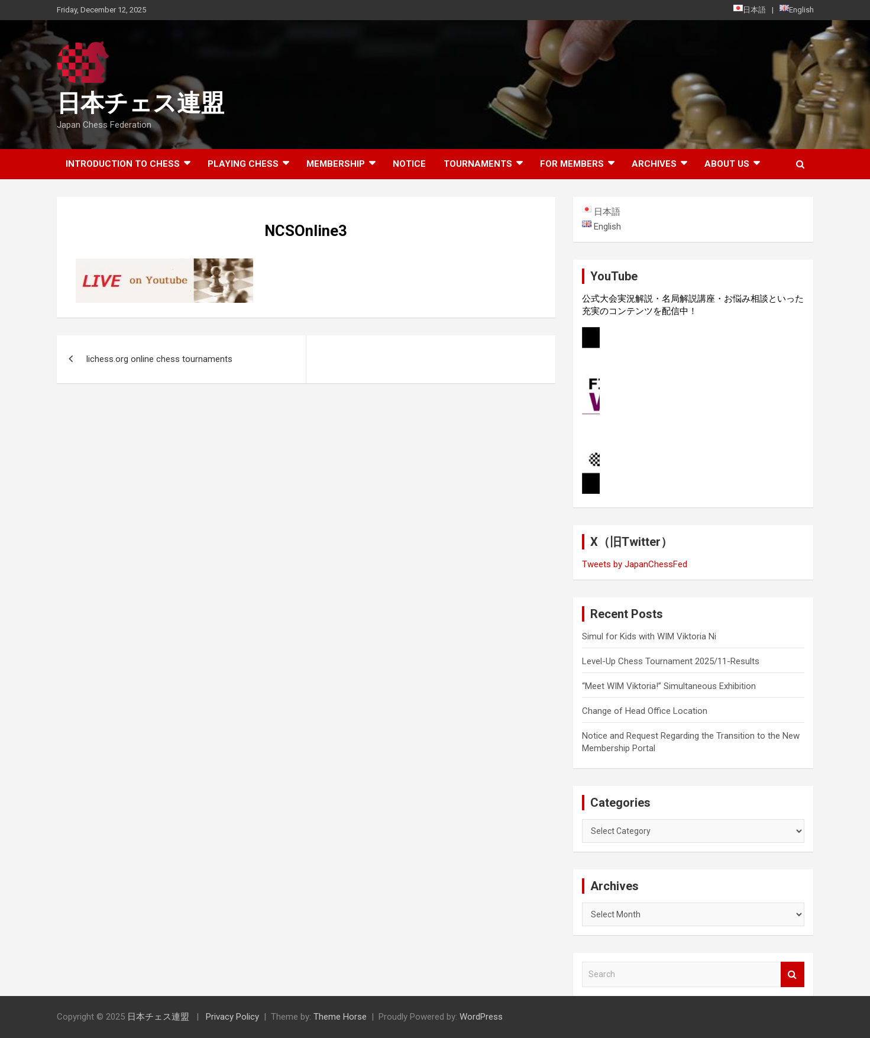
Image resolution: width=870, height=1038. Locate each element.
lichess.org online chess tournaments (159, 359)
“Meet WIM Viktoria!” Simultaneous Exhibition (669, 686)
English (797, 9)
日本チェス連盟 (140, 103)
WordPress (481, 1016)
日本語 (749, 9)
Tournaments (478, 164)
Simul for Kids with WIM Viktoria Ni (649, 636)
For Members (572, 164)
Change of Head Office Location (644, 711)
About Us (726, 164)
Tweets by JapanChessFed (634, 564)
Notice (409, 164)
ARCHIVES (654, 164)
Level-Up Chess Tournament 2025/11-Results (670, 661)
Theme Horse (340, 1016)
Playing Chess (243, 164)
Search (792, 974)
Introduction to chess (123, 164)
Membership (335, 164)
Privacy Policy (232, 1016)
